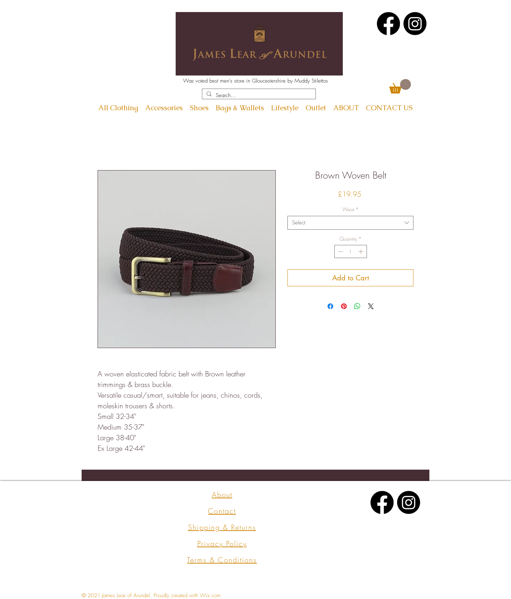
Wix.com (210, 595)
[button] (400, 86)
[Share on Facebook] (330, 306)
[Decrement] (339, 251)
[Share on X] (371, 306)
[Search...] (258, 95)
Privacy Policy (222, 543)
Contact (222, 511)
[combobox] (350, 223)
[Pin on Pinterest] (344, 306)
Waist (350, 209)
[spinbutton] (350, 251)
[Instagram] (415, 23)
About (222, 494)
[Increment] (361, 251)
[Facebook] (388, 23)
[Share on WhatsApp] (357, 306)
